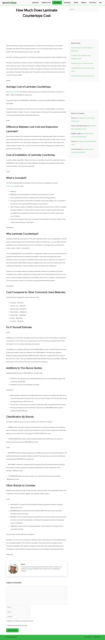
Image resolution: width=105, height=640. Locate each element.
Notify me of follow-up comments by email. (21, 621)
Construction (35, 2)
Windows (83, 2)
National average (14, 92)
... (22, 572)
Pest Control (92, 2)
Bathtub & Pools (46, 2)
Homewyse (11, 186)
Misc (100, 2)
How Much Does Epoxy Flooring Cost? (82, 76)
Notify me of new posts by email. (17, 625)
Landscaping (67, 2)
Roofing (76, 2)
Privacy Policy (96, 637)
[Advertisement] (36, 29)
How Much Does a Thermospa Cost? (82, 63)
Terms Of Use (88, 637)
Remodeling (57, 2)
